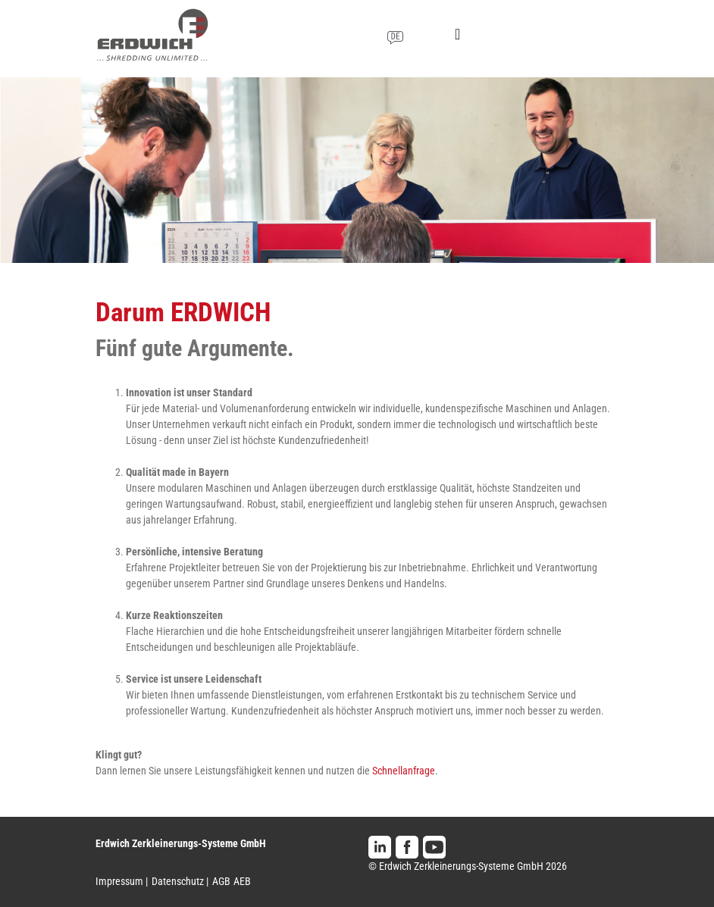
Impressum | (122, 881)
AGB (221, 881)
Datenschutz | (180, 881)
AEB (242, 881)
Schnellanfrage (403, 771)
